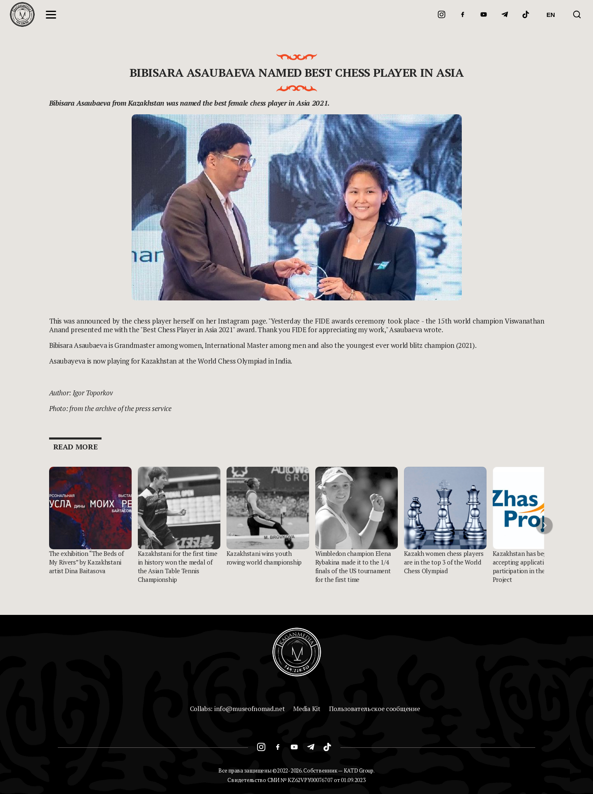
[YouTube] (483, 14)
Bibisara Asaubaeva (80, 103)
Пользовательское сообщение (374, 708)
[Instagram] (441, 14)
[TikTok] (525, 14)
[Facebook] (462, 14)
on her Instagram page (231, 321)
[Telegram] (504, 14)
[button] (544, 525)
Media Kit (306, 708)
